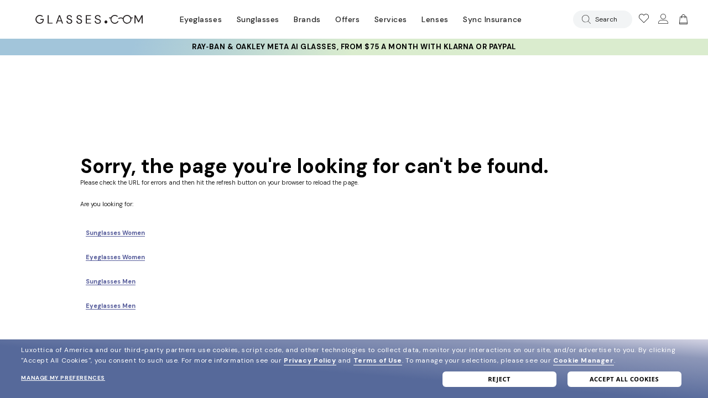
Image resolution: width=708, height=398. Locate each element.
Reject (499, 379)
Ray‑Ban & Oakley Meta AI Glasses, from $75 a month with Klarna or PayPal (354, 46)
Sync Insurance (492, 19)
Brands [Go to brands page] (307, 19)
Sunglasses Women (115, 233)
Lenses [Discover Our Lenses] (434, 19)
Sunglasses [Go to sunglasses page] (258, 19)
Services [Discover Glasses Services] (390, 19)
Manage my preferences (63, 377)
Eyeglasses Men (111, 306)
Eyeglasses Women (115, 257)
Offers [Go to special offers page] (347, 19)
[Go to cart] (682, 19)
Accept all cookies (624, 379)
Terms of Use (377, 360)
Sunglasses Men (111, 281)
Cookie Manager (583, 360)
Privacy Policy (310, 360)
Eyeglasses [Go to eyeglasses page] (201, 19)
